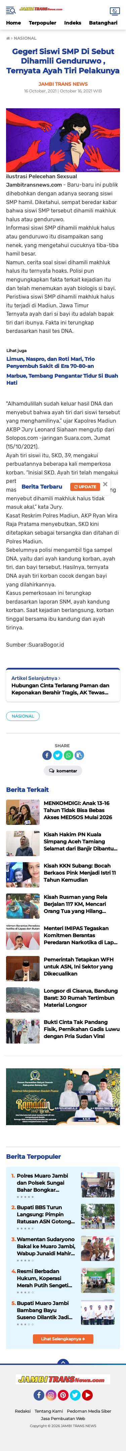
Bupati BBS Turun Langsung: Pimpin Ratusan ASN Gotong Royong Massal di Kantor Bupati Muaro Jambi (44, 1214)
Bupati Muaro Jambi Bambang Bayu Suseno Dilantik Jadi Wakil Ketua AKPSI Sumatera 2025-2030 (43, 1310)
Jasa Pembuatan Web (63, 1418)
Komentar (63, 770)
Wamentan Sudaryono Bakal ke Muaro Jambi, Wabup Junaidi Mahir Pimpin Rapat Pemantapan (46, 1246)
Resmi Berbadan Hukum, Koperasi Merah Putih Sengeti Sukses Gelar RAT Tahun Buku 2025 (42, 1278)
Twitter (78, 1398)
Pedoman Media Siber (89, 1411)
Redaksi (23, 1411)
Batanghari (103, 23)
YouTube (92, 1398)
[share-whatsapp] (68, 755)
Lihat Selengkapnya (63, 1338)
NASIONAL (23, 716)
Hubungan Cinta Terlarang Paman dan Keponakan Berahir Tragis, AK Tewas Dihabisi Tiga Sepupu (60, 689)
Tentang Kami (49, 1411)
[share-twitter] (57, 755)
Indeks (72, 23)
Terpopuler (42, 23)
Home (13, 23)
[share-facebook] (47, 755)
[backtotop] (63, 1365)
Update (85, 486)
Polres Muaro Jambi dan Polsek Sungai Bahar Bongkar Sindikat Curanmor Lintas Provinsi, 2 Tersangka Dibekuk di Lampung (45, 1183)
